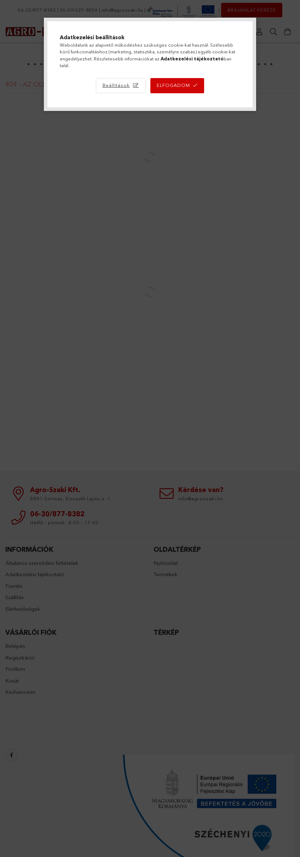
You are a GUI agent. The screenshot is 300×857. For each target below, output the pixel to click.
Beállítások (116, 85)
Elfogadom (173, 85)
